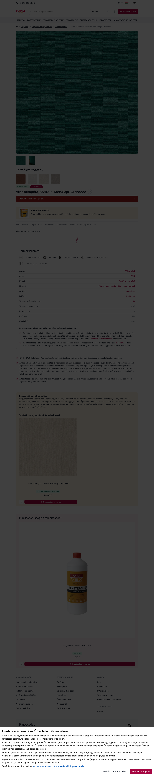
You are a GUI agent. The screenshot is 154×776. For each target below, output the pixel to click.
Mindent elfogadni (141, 771)
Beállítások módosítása (114, 771)
